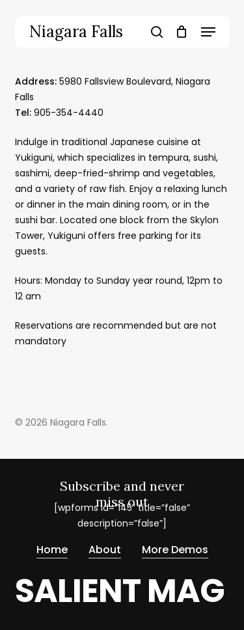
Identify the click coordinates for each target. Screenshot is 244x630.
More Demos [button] (175, 548)
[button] (208, 31)
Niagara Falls (76, 32)
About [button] (104, 548)
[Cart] (182, 32)
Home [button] (52, 548)
